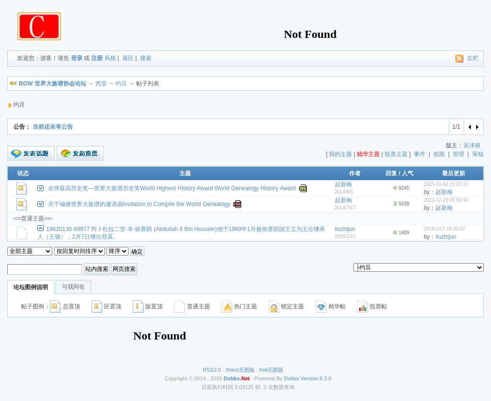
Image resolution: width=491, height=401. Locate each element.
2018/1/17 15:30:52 (444, 228)
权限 (439, 154)
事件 (419, 154)
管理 (458, 154)
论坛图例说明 (30, 287)
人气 (407, 173)
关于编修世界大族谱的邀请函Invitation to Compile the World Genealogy (139, 204)
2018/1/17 (345, 236)
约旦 (121, 83)
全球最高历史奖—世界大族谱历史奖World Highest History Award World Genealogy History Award (172, 188)
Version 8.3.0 (316, 378)
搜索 (146, 58)
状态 (23, 173)
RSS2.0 (212, 370)
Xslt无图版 (271, 370)
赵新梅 (343, 184)
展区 (128, 58)
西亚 (101, 83)
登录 (76, 58)
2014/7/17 (345, 207)
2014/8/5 (344, 191)
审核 (478, 154)
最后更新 (453, 173)
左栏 (473, 58)
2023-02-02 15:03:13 (446, 184)
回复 (391, 173)
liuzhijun (345, 229)
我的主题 (340, 154)
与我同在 (73, 286)
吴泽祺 (471, 145)
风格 (110, 58)
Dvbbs (291, 378)
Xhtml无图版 (240, 370)
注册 (97, 58)
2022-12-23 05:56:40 (446, 200)
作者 (355, 173)
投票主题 (396, 154)
